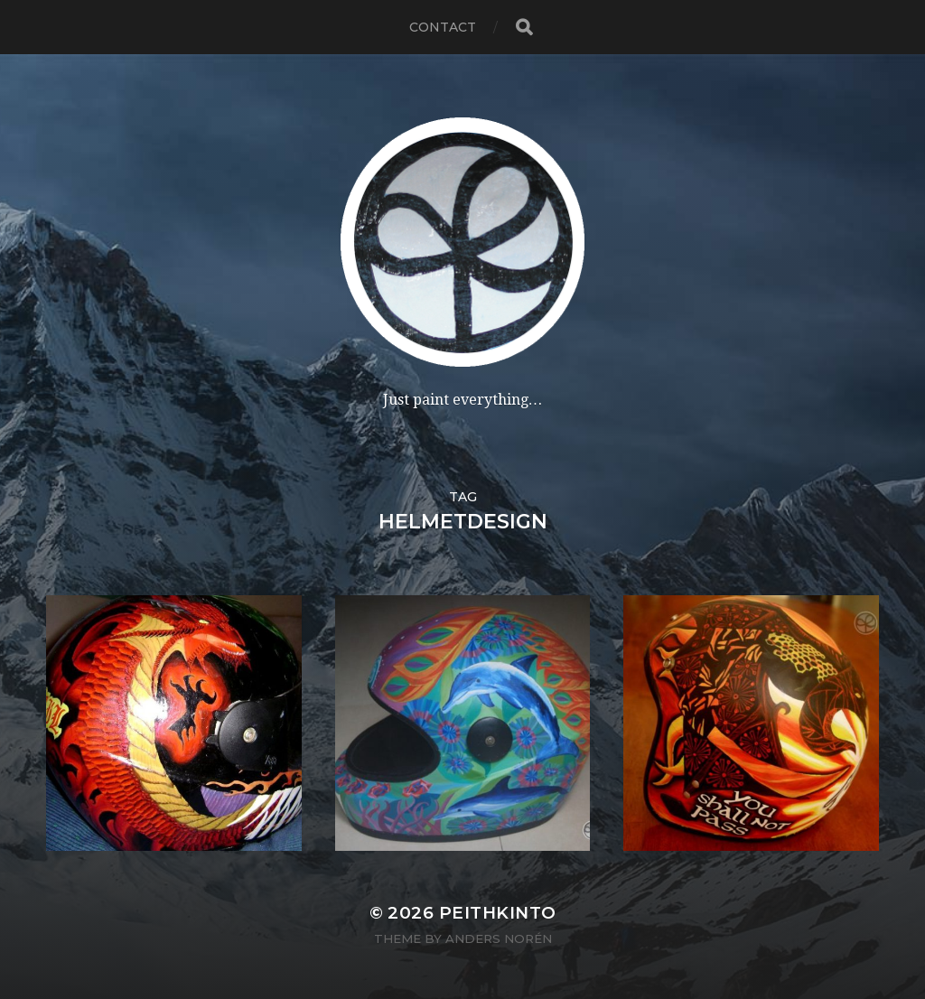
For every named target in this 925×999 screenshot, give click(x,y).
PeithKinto (497, 912)
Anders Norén (498, 938)
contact (443, 27)
